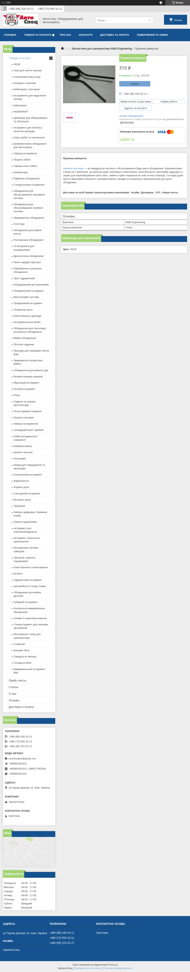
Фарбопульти (21, 480)
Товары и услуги (20, 58)
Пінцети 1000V (22, 159)
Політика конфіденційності (118, 968)
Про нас (65, 34)
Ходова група (21, 487)
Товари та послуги (37, 34)
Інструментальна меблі (27, 322)
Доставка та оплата (114, 34)
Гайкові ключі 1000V (25, 166)
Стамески (19, 644)
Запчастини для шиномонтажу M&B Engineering (102, 48)
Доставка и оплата (21, 706)
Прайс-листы (17, 680)
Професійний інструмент (28, 303)
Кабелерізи (20, 105)
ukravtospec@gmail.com (22, 758)
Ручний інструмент (24, 388)
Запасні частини (73, 168)
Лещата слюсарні (24, 417)
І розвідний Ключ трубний (28, 429)
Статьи (13, 687)
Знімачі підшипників (25, 521)
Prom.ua (113, 964)
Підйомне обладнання (27, 178)
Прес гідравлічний (24, 278)
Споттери (19, 223)
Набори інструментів (26, 423)
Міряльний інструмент (26, 382)
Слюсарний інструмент (27, 493)
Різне (17, 395)
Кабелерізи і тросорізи (27, 89)
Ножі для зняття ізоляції (27, 70)
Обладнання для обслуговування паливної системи (28, 208)
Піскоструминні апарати (27, 411)
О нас (12, 693)
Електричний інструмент (28, 474)
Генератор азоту (23, 309)
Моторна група (22, 499)
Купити (135, 83)
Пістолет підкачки (24, 344)
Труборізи (19, 505)
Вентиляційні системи (26, 297)
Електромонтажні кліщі (27, 76)
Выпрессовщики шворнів (28, 376)
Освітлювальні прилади (27, 315)
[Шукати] (149, 20)
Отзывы (14, 700)
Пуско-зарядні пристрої (27, 262)
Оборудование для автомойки (31, 284)
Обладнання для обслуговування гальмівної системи (29, 194)
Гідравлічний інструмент (28, 579)
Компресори (21, 172)
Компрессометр (23, 446)
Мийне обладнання (25, 338)
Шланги (18, 573)
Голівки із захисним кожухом (30, 618)
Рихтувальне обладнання (28, 239)
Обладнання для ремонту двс (31, 370)
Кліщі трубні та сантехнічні (29, 137)
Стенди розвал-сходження (29, 184)
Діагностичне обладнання (29, 256)
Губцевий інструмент (26, 602)
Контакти (86, 34)
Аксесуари (20, 458)
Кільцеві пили (21, 650)
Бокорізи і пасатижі (25, 83)
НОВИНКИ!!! (21, 111)
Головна (10, 34)
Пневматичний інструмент (29, 290)
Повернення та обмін (152, 34)
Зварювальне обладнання (29, 217)
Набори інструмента (25, 153)
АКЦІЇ (17, 64)
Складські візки (22, 662)
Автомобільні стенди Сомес (30, 586)
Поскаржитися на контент (88, 968)
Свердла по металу (25, 656)
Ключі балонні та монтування (31, 567)
